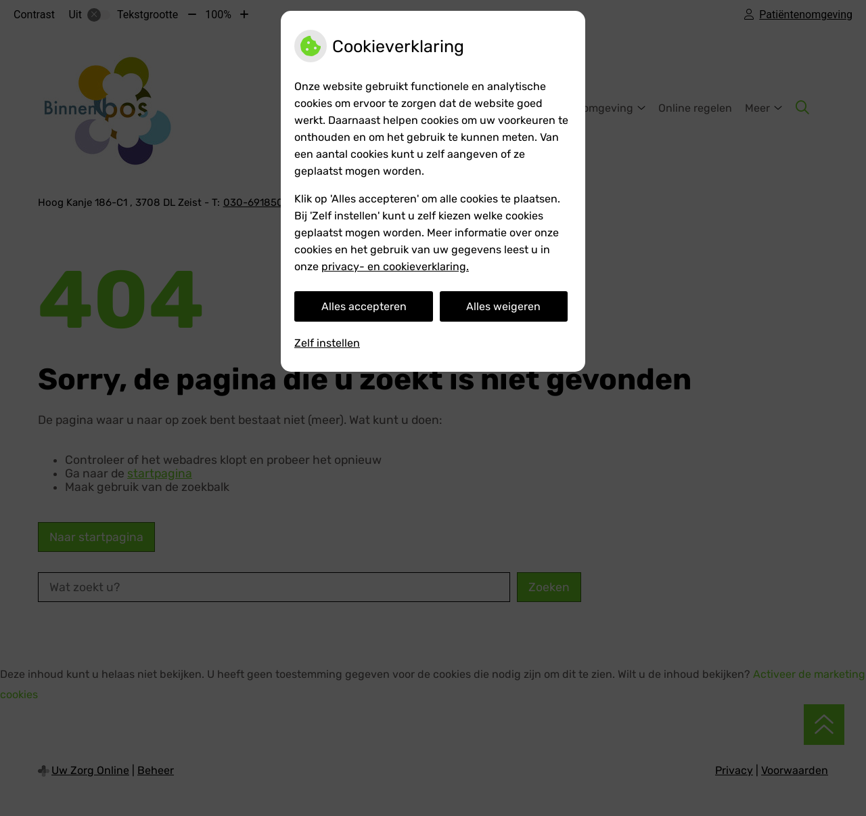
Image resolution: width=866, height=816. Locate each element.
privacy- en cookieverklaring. (395, 266)
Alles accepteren (364, 306)
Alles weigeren (503, 306)
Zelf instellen (327, 343)
